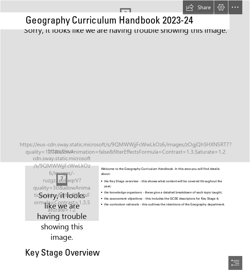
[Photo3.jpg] (62, 193)
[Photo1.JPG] (125, 81)
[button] (198, 7)
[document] (125, 139)
